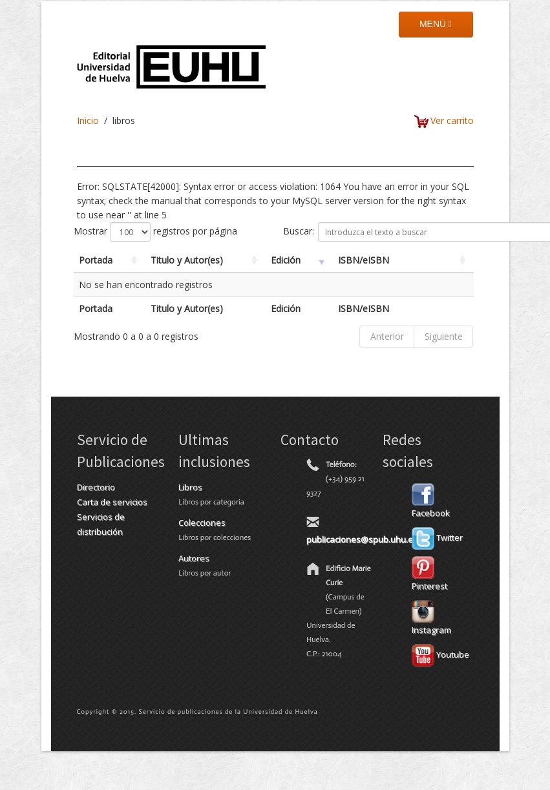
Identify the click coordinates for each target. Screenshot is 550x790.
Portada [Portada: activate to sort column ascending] (95, 260)
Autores (193, 558)
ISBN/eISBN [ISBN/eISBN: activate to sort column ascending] (363, 260)
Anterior (387, 336)
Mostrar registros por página (155, 232)
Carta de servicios (112, 502)
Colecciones (202, 522)
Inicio (88, 120)
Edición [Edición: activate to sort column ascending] (286, 260)
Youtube (440, 654)
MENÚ (435, 24)
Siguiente (444, 336)
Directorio (96, 487)
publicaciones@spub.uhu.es (362, 539)
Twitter (437, 537)
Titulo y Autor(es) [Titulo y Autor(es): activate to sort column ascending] (187, 260)
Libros (190, 487)
